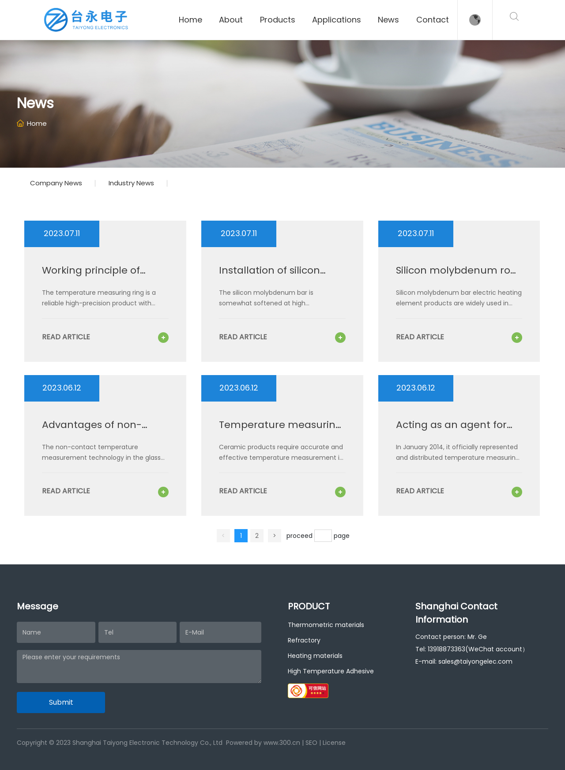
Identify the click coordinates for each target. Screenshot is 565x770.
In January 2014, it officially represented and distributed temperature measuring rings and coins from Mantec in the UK (458, 458)
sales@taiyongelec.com (475, 661)
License (334, 742)
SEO (311, 742)
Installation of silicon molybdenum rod (269, 276)
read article (66, 337)
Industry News (131, 183)
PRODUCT (309, 606)
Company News (56, 183)
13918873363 (446, 649)
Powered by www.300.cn (263, 742)
